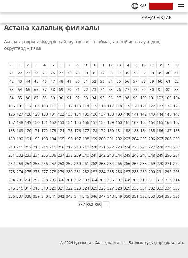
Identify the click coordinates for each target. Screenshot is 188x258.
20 (176, 64)
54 (110, 81)
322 (69, 188)
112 (69, 105)
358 (90, 204)
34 (119, 73)
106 (19, 105)
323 (77, 188)
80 (152, 89)
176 (77, 130)
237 (61, 155)
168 (11, 130)
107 (28, 105)
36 (135, 73)
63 (11, 89)
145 (168, 114)
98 (127, 97)
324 (85, 188)
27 (61, 73)
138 (110, 114)
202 (118, 138)
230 (176, 147)
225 (135, 147)
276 (36, 171)
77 (127, 89)
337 (19, 196)
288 (135, 171)
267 (135, 163)
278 (52, 171)
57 (135, 81)
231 (11, 155)
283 (94, 171)
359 (98, 204)
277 (44, 171)
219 (85, 147)
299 (52, 179)
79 (143, 89)
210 (11, 147)
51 (86, 81)
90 (61, 97)
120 (135, 105)
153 (61, 122)
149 (28, 122)
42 (11, 81)
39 (160, 73)
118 (118, 105)
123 (160, 105)
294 (11, 179)
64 (20, 89)
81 (160, 89)
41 (176, 73)
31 (94, 73)
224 (127, 147)
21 (11, 73)
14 (127, 64)
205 (143, 138)
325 (94, 188)
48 (61, 81)
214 (44, 147)
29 (77, 73)
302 (77, 179)
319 (44, 188)
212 (28, 147)
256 (44, 163)
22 (20, 73)
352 (143, 196)
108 (36, 105)
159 (110, 122)
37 (143, 73)
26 (53, 73)
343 (69, 196)
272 (176, 163)
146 (176, 114)
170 (28, 130)
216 (61, 147)
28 (69, 73)
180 (110, 130)
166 (168, 122)
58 (143, 81)
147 (11, 122)
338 (28, 196)
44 (28, 81)
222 (110, 147)
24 (36, 73)
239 (77, 155)
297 (36, 179)
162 (135, 122)
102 (160, 97)
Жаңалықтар (156, 17)
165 (160, 122)
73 (94, 89)
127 (19, 114)
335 (176, 188)
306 (110, 179)
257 (52, 163)
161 (127, 122)
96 (110, 97)
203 (127, 138)
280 (69, 171)
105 (11, 105)
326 (102, 188)
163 (143, 122)
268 (143, 163)
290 (151, 171)
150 (36, 122)
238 (69, 155)
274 (19, 171)
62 (176, 81)
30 (86, 73)
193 (44, 138)
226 (143, 147)
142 (143, 114)
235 (44, 155)
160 (118, 122)
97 (119, 97)
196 (69, 138)
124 (168, 105)
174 (61, 130)
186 (160, 130)
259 (69, 163)
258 (61, 163)
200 (102, 138)
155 (77, 122)
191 (28, 138)
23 (28, 73)
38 (152, 73)
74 (102, 89)
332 (151, 188)
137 (102, 114)
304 (94, 179)
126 (11, 114)
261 (85, 163)
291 (160, 171)
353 (151, 196)
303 (85, 179)
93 (86, 97)
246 (135, 155)
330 (135, 188)
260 (77, 163)
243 (110, 155)
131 (52, 114)
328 (118, 188)
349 (118, 196)
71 (77, 89)
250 (168, 155)
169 (19, 130)
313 (168, 179)
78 (135, 89)
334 (168, 188)
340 (44, 196)
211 (19, 147)
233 (28, 155)
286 (118, 171)
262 (94, 163)
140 (127, 114)
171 (36, 130)
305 (102, 179)
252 (11, 163)
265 (118, 163)
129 (36, 114)
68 (53, 89)
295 (19, 179)
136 (94, 114)
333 (160, 188)
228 (160, 147)
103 (168, 97)
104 (176, 97)
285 (110, 171)
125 (176, 105)
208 (168, 138)
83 (176, 89)
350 (127, 196)
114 (85, 105)
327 (110, 188)
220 (94, 147)
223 (118, 147)
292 (168, 171)
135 (85, 114)
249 (160, 155)
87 (36, 97)
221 (102, 147)
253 (19, 163)
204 (135, 138)
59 (152, 81)
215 (52, 147)
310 (143, 179)
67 (44, 89)
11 (102, 64)
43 (20, 81)
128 (28, 114)
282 (85, 171)
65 (28, 89)
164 (151, 122)
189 (11, 138)
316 (19, 188)
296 (28, 179)
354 (160, 196)
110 (52, 105)
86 (28, 97)
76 (119, 89)
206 (151, 138)
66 (36, 89)
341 (52, 196)
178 (94, 130)
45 (36, 81)
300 (61, 179)
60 (160, 81)
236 (52, 155)
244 (118, 155)
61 (168, 81)
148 (19, 122)
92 (77, 97)
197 (77, 138)
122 (151, 105)
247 (143, 155)
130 (44, 114)
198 (85, 138)
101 (151, 97)
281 (77, 171)
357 (81, 204)
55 (119, 81)
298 (44, 179)
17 (152, 64)
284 (102, 171)
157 (94, 122)
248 (151, 155)
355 (168, 196)
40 (168, 73)
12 (110, 64)
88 (44, 97)
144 (160, 114)
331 (143, 188)
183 (135, 130)
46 (44, 81)
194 (52, 138)
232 (19, 155)
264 (110, 163)
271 (168, 163)
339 (36, 196)
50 (77, 81)
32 (102, 73)
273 (11, 171)
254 (28, 163)
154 (69, 122)
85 (20, 97)
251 (176, 155)
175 (69, 130)
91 (69, 97)
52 (94, 81)
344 (77, 196)
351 (135, 196)
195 (61, 138)
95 (102, 97)
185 (151, 130)
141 (135, 114)
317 (28, 188)
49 (69, 81)
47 (53, 81)
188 (176, 130)
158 (102, 122)
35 (127, 73)
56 (127, 81)
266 (127, 163)
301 (69, 179)
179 (102, 130)
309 (135, 179)
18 (160, 64)
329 (127, 188)
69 (61, 89)
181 (118, 130)
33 (110, 73)
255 (36, 163)
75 (110, 89)
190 (19, 138)
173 (52, 130)
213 (36, 147)
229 (168, 147)
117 (110, 105)
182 (127, 130)
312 (160, 179)
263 (102, 163)
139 (118, 114)
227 (151, 147)
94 (94, 97)
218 (77, 147)
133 (69, 114)
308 (127, 179)
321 (61, 188)
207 (160, 138)
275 (28, 171)
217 (69, 147)
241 (94, 155)
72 (86, 89)
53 (102, 81)
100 (143, 97)
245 (127, 155)
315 (11, 188)
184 (143, 130)
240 (85, 155)
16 (143, 64)
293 (176, 171)
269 (151, 163)
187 (168, 130)
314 (176, 179)
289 (143, 171)
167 (176, 122)
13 (119, 64)
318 (36, 188)
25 (44, 73)
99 (135, 97)
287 (127, 171)
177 (85, 130)
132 (61, 114)
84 (11, 97)
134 (77, 114)
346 (94, 196)
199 (94, 138)
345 (85, 196)
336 (11, 196)
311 (151, 179)
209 (176, 138)
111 (61, 105)
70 (69, 89)
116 (102, 105)
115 (94, 105)
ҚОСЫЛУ (161, 6)
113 (77, 105)
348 (110, 196)
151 (44, 122)
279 (61, 171)
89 (53, 97)
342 (61, 196)
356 (176, 196)
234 (36, 155)
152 (52, 122)
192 (36, 138)
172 (44, 130)
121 (143, 105)
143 (151, 114)
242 (102, 155)
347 (102, 196)
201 (110, 138)
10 (94, 64)
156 (85, 122)
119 (127, 105)
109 (44, 105)
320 (52, 188)
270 (160, 163)
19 (168, 64)
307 (118, 179)
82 (168, 89)
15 (135, 64)
